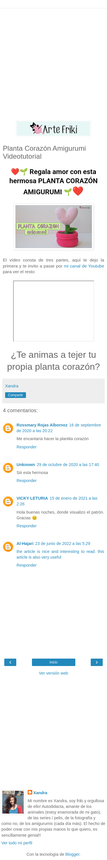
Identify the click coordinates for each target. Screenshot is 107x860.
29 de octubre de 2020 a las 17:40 (68, 464)
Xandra (40, 792)
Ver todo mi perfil (16, 843)
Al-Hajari (25, 543)
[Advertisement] (53, 62)
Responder (27, 447)
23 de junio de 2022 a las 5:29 (62, 543)
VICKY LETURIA (32, 498)
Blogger (72, 854)
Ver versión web (53, 673)
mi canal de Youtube (84, 265)
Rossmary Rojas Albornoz (42, 425)
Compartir (15, 395)
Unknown (26, 464)
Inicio (53, 662)
